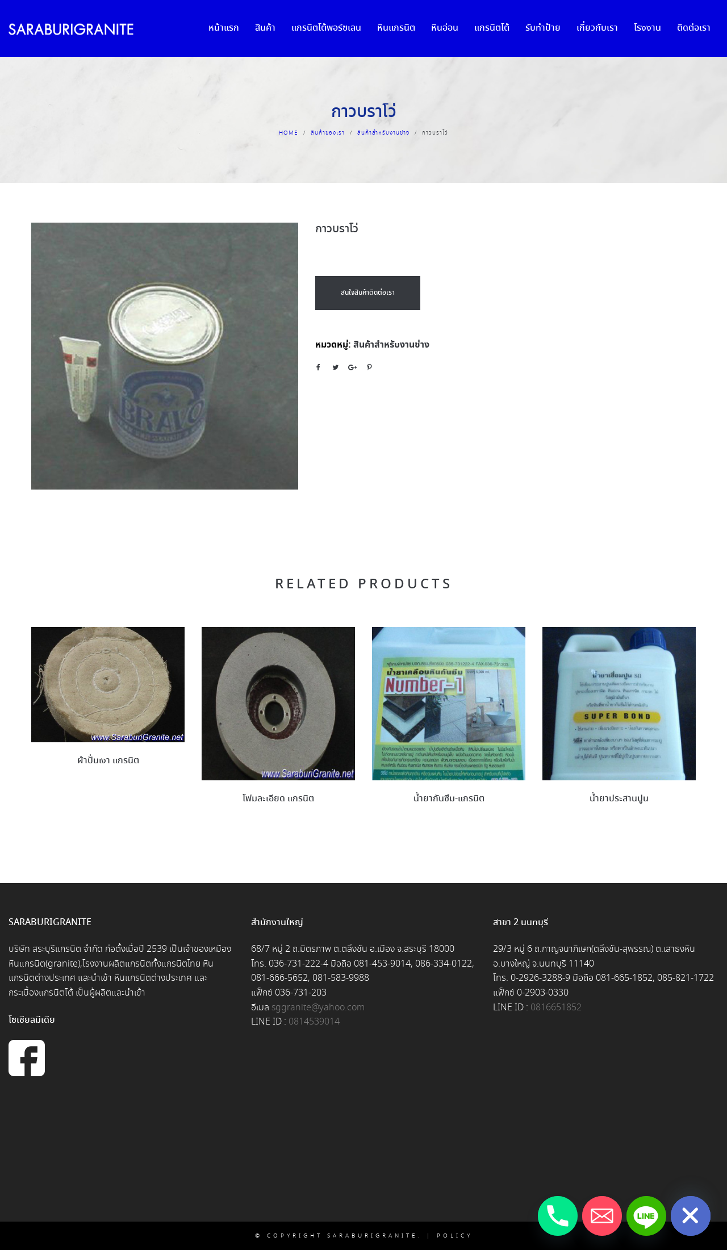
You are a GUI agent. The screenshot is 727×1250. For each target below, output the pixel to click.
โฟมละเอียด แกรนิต (278, 798)
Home (288, 133)
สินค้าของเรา (328, 133)
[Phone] (558, 1216)
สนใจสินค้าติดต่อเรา (368, 293)
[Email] (602, 1216)
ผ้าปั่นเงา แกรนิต (108, 760)
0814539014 (314, 1022)
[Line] (646, 1216)
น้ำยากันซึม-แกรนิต (448, 798)
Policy (455, 1236)
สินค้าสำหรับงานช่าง (383, 133)
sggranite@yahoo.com (318, 1007)
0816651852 (556, 1007)
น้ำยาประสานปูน (619, 798)
